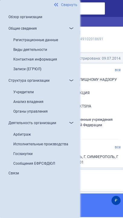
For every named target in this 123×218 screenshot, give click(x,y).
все (118, 70)
